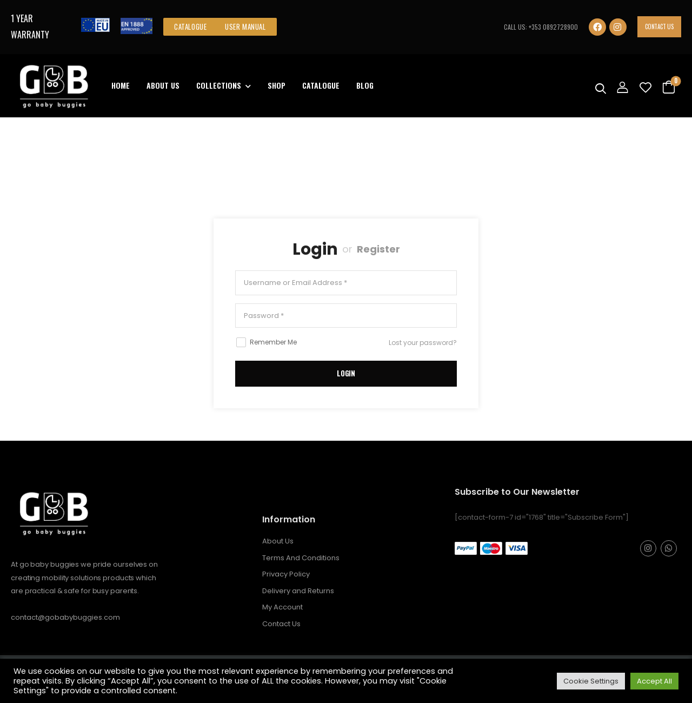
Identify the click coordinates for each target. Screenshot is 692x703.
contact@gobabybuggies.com (65, 617)
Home (120, 85)
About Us (163, 85)
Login (315, 249)
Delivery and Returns (298, 591)
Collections (218, 85)
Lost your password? (423, 342)
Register (378, 249)
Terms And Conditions (301, 558)
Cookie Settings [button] (590, 681)
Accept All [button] (654, 681)
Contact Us (659, 26)
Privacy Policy (286, 574)
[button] (190, 27)
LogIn (346, 373)
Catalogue (321, 85)
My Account (282, 607)
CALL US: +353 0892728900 (541, 26)
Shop (276, 85)
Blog (365, 85)
